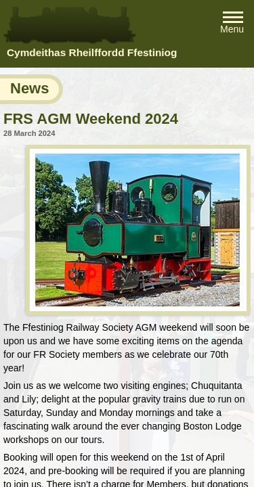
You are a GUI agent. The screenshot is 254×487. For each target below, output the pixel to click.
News (29, 88)
